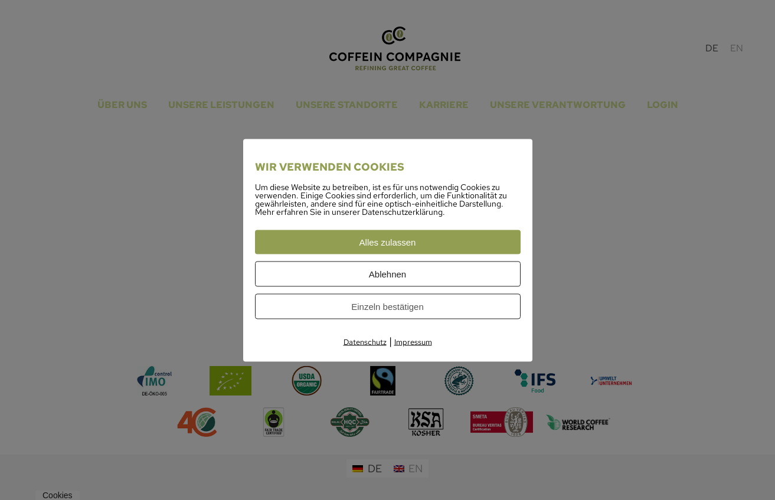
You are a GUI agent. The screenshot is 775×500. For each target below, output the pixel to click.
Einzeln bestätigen (387, 306)
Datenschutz (365, 341)
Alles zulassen (387, 242)
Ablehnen (387, 274)
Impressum (413, 341)
